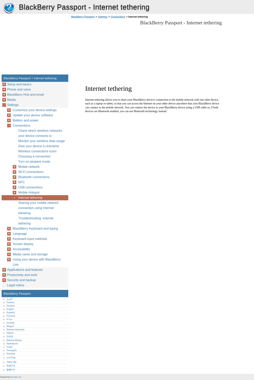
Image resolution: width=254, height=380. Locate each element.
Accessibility (21, 249)
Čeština (10, 302)
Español (10, 312)
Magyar (10, 326)
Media (11, 99)
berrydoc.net (16, 377)
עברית (9, 319)
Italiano (10, 333)
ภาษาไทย (11, 357)
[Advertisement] (103, 47)
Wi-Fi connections (30, 172)
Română (11, 353)
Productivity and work (22, 275)
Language (20, 233)
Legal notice (15, 285)
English (10, 309)
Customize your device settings (35, 110)
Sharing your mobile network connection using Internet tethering (38, 208)
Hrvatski (10, 323)
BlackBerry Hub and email (25, 94)
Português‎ (12, 350)
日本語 (10, 336)
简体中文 (11, 366)
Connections (118, 16)
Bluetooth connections (33, 177)
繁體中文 (11, 370)
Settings (102, 16)
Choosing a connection (34, 156)
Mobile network (29, 166)
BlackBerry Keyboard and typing (35, 228)
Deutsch (11, 306)
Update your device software (33, 115)
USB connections (30, 187)
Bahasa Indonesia (15, 329)
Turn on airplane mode (34, 161)
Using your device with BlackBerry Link (37, 262)
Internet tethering (30, 197)
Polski (10, 347)
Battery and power (25, 120)
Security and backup (21, 280)
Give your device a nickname (38, 146)
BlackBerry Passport (9, 8)
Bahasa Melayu (14, 340)
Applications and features (25, 269)
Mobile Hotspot (28, 192)
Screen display (23, 244)
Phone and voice (19, 89)
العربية (9, 299)
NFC (21, 182)
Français (11, 316)
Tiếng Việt (11, 362)
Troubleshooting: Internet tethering (35, 221)
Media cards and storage (30, 254)
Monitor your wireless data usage (41, 141)
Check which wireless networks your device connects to (40, 133)
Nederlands (12, 343)
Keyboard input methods (30, 239)
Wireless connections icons (37, 151)
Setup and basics (19, 84)
